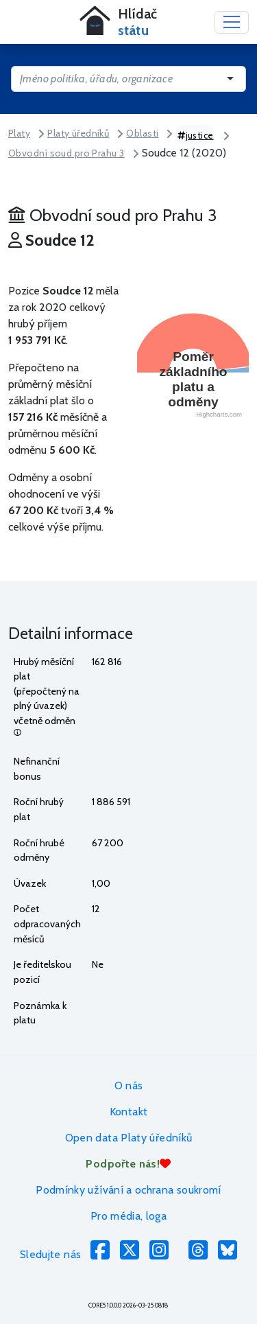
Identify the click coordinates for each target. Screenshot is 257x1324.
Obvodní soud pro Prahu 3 (66, 153)
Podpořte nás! (128, 1163)
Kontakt (129, 1111)
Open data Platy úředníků (129, 1137)
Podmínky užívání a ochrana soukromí (128, 1189)
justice (196, 135)
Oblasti (142, 133)
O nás (128, 1085)
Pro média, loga (128, 1215)
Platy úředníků (78, 133)
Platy (19, 133)
